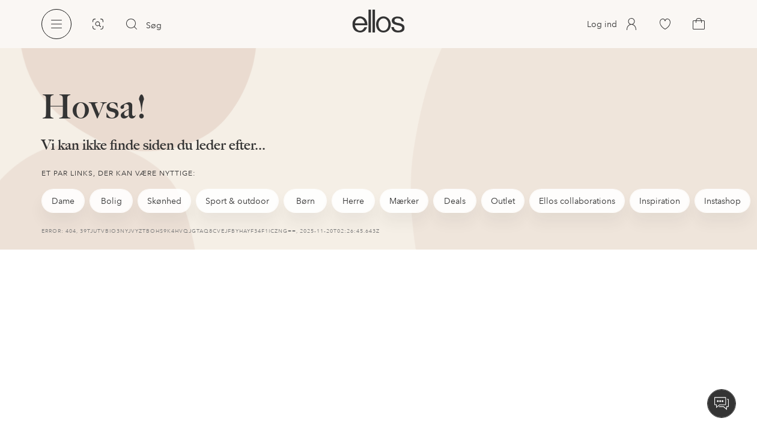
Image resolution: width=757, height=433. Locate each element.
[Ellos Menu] (56, 24)
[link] (378, 21)
